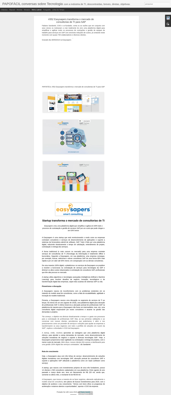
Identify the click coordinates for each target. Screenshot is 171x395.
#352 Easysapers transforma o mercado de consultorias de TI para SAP (71, 20)
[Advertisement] (118, 56)
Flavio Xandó (85, 392)
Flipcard (12, 10)
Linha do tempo (58, 10)
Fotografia (47, 10)
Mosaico (27, 10)
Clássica (4, 10)
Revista (19, 10)
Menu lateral (36, 10)
